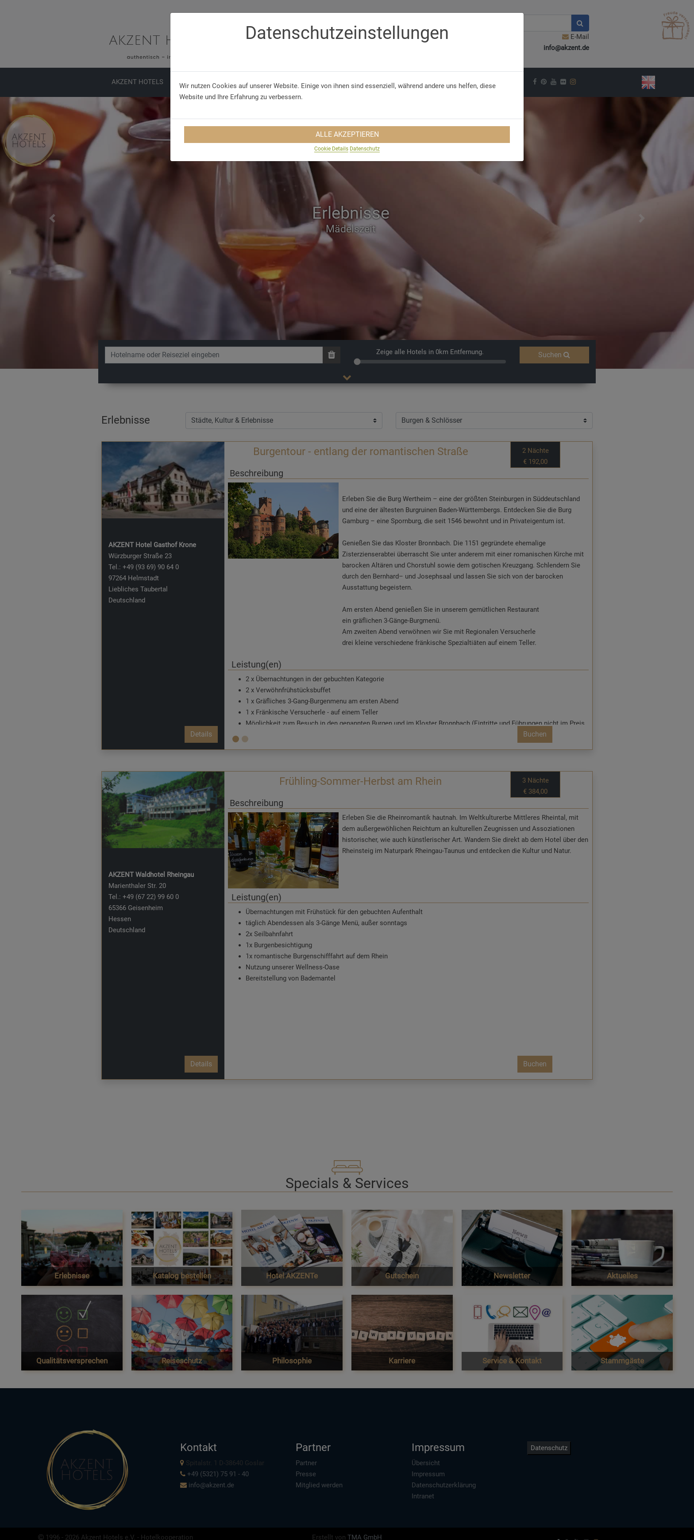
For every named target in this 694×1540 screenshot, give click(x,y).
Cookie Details (331, 149)
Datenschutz (365, 149)
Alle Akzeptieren (347, 134)
